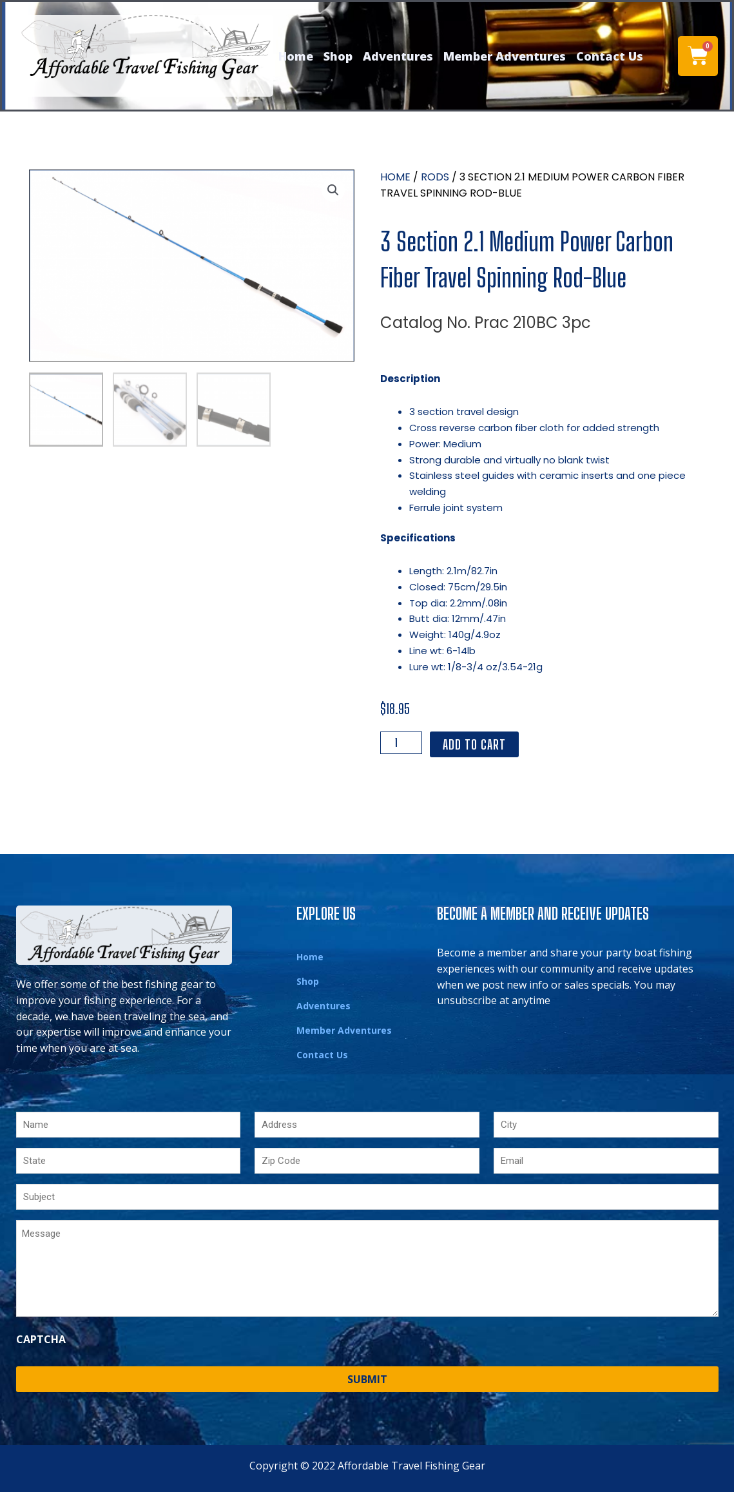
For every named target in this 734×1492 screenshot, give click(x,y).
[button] (333, 190)
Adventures (398, 56)
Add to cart (474, 744)
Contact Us (609, 56)
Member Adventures (504, 56)
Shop (338, 56)
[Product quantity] (401, 742)
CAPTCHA (41, 1339)
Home (295, 56)
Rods (435, 177)
